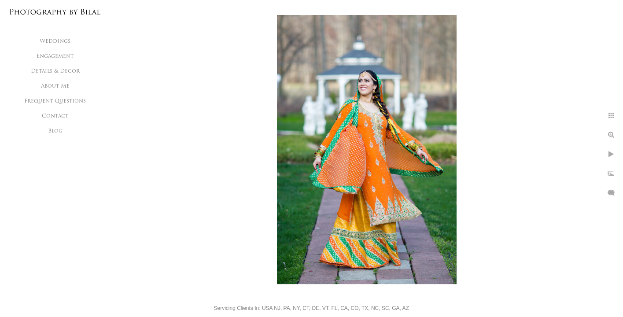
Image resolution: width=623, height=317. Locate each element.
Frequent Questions (55, 101)
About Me (55, 86)
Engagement (55, 56)
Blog (55, 131)
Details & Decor (55, 71)
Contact (55, 116)
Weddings (55, 41)
